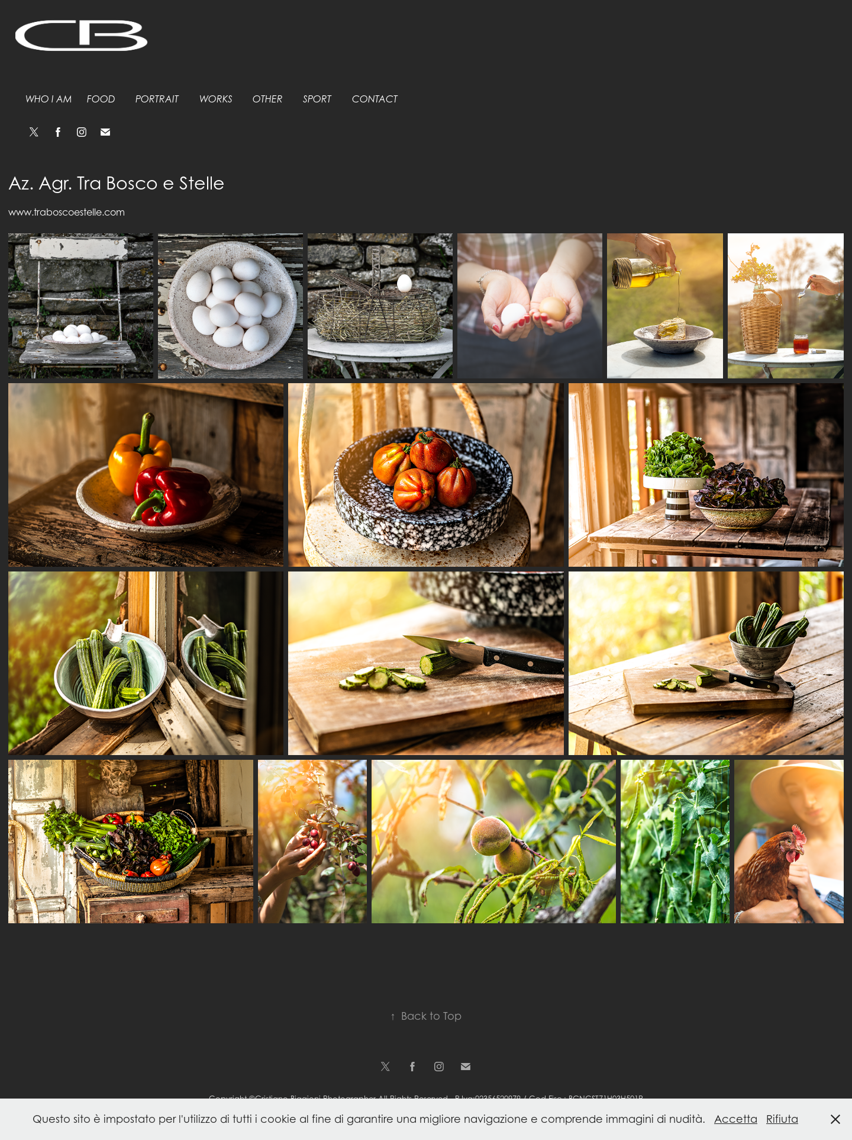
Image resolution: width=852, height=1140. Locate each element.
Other (268, 99)
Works (216, 99)
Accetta (735, 1119)
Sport (317, 99)
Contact (375, 99)
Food (101, 99)
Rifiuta (782, 1119)
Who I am (48, 99)
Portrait (157, 99)
